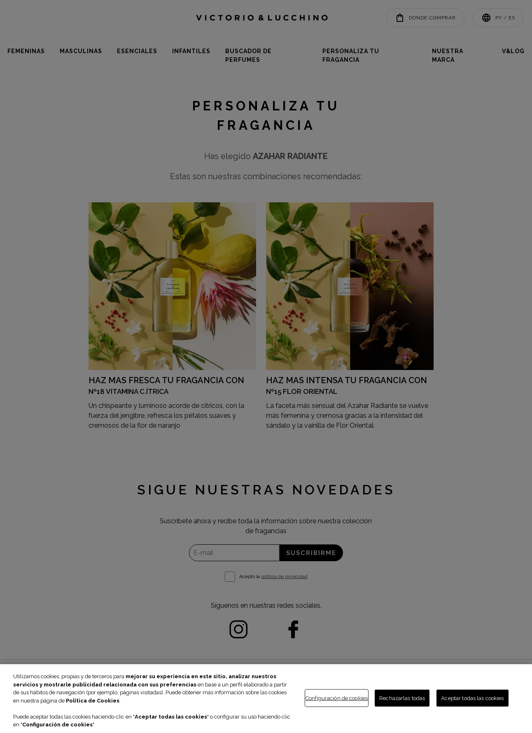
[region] (266, 698)
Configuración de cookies (337, 698)
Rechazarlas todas (402, 698)
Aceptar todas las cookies (472, 698)
